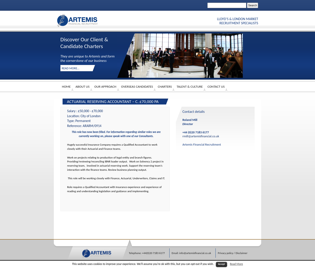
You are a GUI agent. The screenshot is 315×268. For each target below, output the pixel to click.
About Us (82, 87)
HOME (66, 87)
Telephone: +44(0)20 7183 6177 (147, 253)
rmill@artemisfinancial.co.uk (200, 136)
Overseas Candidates (137, 87)
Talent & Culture (190, 87)
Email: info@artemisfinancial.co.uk (191, 253)
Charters (165, 87)
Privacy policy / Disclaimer (232, 253)
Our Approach (105, 87)
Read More (236, 264)
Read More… (70, 68)
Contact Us (216, 87)
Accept (221, 264)
